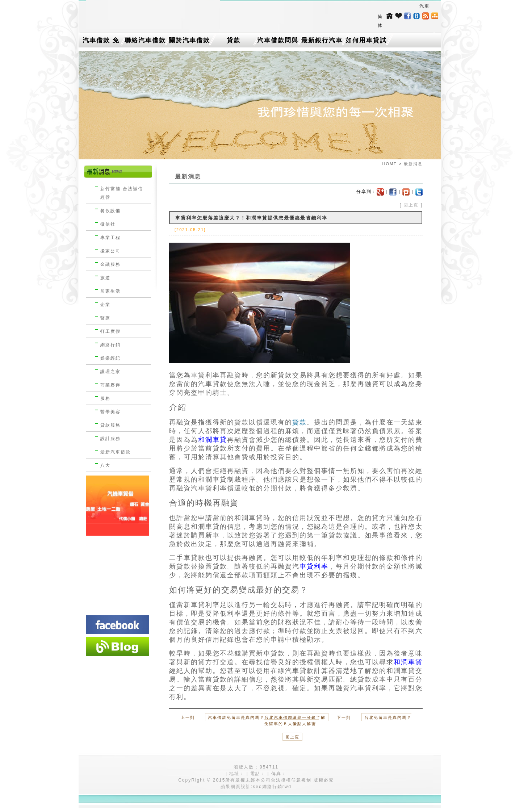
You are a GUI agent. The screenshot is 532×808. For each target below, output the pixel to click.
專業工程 (110, 237)
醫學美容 (110, 411)
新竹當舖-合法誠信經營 (121, 193)
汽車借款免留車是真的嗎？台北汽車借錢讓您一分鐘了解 (267, 717)
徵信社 (108, 224)
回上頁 (411, 205)
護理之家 (110, 371)
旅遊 (105, 277)
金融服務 (110, 264)
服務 (105, 398)
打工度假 (110, 331)
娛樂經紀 (110, 358)
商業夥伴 (110, 385)
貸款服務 (110, 425)
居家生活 (110, 291)
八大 (105, 465)
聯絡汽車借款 (145, 40)
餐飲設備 (110, 210)
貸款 (233, 40)
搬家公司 (110, 251)
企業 (105, 304)
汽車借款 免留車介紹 (101, 42)
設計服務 (110, 438)
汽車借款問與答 (277, 42)
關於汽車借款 (189, 40)
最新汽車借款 (115, 452)
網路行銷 (110, 344)
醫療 (105, 318)
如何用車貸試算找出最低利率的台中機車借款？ (366, 42)
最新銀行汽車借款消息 (322, 42)
